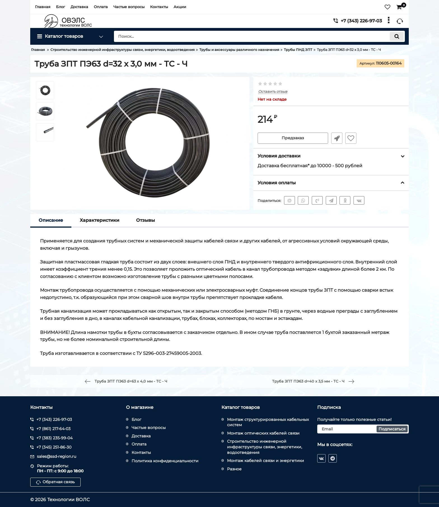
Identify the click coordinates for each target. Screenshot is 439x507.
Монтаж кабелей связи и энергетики (265, 460)
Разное (234, 468)
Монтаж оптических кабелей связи (263, 433)
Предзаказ (293, 138)
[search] (259, 36)
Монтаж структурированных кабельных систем (268, 422)
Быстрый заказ (336, 138)
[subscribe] (363, 429)
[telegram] (332, 458)
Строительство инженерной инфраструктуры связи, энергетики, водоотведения (264, 447)
